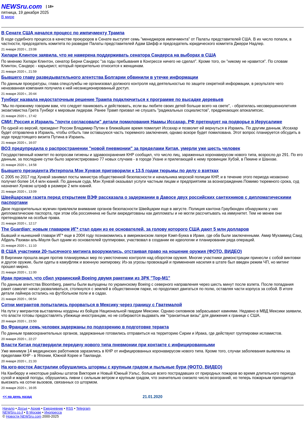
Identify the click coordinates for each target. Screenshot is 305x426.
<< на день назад (17, 397)
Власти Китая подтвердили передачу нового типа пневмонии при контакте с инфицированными (108, 344)
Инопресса (53, 412)
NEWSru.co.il (12, 412)
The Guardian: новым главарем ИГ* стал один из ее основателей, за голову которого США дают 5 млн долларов (125, 229)
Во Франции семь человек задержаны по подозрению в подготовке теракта (85, 327)
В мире (7, 17)
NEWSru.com (21, 6)
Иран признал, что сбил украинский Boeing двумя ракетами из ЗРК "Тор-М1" (85, 278)
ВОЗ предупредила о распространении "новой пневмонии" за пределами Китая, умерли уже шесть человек (120, 148)
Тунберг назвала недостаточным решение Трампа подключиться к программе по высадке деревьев (112, 99)
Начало (8, 408)
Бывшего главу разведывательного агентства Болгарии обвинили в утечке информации (99, 77)
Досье (22, 408)
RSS (69, 408)
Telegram (83, 408)
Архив (35, 408)
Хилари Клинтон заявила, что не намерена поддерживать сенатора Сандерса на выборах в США (108, 55)
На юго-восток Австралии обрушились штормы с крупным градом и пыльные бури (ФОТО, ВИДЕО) (111, 367)
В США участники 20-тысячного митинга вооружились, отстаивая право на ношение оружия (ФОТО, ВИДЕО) (121, 251)
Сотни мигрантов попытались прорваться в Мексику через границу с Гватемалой (91, 304)
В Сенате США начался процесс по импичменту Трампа (62, 32)
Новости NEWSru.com (23, 416)
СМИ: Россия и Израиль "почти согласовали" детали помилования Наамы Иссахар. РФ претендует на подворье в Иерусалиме (141, 121)
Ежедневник (53, 408)
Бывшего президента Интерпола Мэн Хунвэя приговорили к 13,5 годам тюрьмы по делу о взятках (110, 170)
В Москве (33, 412)
